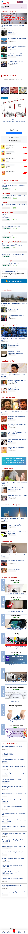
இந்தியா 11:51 (4, 829)
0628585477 (6, 198)
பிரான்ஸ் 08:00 (5, 895)
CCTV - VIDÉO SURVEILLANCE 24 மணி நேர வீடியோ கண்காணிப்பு (16, 682)
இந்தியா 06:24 (4, 756)
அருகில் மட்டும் (15, 143)
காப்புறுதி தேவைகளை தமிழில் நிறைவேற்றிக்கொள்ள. (16, 720)
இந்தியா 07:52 (4, 749)
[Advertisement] (14, 912)
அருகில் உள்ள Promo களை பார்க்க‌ (14, 139)
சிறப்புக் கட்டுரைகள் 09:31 (6, 848)
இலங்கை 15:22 (5, 802)
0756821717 (6, 208)
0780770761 (6, 189)
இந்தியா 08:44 (4, 888)
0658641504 (6, 265)
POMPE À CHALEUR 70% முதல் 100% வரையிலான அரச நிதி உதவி (16, 610)
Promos (8, 932)
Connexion (20, 2)
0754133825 (16, 654)
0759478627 (6, 237)
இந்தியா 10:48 (4, 836)
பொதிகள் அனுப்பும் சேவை (16, 665)
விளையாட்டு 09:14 (5, 874)
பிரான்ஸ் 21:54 (5, 769)
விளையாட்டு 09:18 (5, 868)
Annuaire (19, 932)
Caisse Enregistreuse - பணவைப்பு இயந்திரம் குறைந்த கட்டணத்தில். (15, 629)
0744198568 (6, 228)
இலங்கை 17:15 (4, 789)
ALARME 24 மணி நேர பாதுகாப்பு (16, 593)
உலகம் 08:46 (4, 881)
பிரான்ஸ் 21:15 (4, 776)
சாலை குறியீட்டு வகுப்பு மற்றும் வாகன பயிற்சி (16, 647)
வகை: (8, 147)
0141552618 (6, 247)
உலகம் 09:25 (4, 854)
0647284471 (16, 727)
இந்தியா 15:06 (4, 809)
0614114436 (6, 220)
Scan (24, 932)
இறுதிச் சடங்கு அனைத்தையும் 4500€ (16, 738)
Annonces (3, 932)
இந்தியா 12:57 (4, 822)
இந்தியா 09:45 (4, 843)
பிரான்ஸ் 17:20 (5, 782)
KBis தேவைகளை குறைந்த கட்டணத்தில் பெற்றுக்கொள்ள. (16, 700)
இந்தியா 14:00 (4, 816)
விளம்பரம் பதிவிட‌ (14, 281)
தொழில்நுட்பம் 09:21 (5, 861)
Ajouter (14, 932)
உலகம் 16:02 (4, 796)
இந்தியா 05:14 (4, 762)
